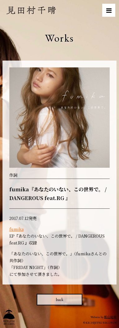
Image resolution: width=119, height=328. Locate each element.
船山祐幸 (110, 317)
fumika (16, 229)
